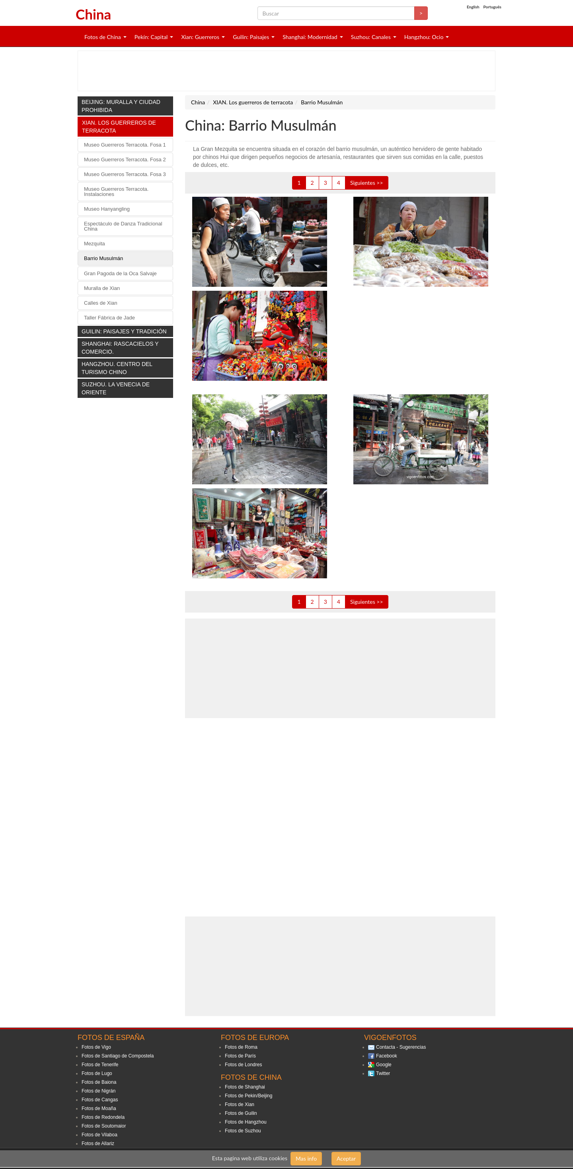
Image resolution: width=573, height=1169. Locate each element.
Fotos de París (240, 1056)
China (93, 14)
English (473, 6)
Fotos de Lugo (97, 1073)
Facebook (386, 1056)
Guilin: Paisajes (251, 36)
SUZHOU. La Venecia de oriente (116, 388)
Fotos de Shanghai (245, 1087)
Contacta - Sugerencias (401, 1047)
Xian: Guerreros (200, 36)
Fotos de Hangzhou (246, 1122)
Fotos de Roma (241, 1047)
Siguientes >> (366, 182)
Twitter (383, 1073)
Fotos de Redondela (103, 1117)
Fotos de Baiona (99, 1082)
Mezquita (94, 244)
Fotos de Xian (239, 1104)
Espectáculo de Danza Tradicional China (123, 226)
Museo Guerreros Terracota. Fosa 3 (125, 174)
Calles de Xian (100, 303)
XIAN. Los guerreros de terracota (119, 126)
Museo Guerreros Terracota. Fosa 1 (125, 145)
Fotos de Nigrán (98, 1091)
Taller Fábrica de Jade (109, 318)
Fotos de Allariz (98, 1143)
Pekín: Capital (151, 36)
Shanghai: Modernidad (310, 36)
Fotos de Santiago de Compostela (118, 1056)
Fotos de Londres (243, 1064)
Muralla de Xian (102, 288)
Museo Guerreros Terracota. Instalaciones (116, 191)
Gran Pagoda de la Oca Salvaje (120, 273)
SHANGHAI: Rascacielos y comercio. (120, 348)
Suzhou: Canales (371, 36)
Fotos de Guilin (241, 1113)
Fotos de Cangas (100, 1099)
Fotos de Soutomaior (104, 1126)
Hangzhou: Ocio (424, 36)
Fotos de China (102, 36)
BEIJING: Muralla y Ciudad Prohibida (121, 106)
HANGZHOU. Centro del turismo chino (117, 368)
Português (492, 6)
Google (384, 1064)
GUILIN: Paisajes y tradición (124, 331)
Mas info (306, 1158)
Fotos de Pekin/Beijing (248, 1096)
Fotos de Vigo (96, 1047)
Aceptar (346, 1158)
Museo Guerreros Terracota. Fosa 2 (125, 160)
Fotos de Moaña (99, 1108)
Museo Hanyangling (107, 209)
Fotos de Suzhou (243, 1131)
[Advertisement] (286, 71)
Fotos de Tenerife (100, 1064)
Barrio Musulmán (103, 258)
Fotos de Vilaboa (99, 1135)
